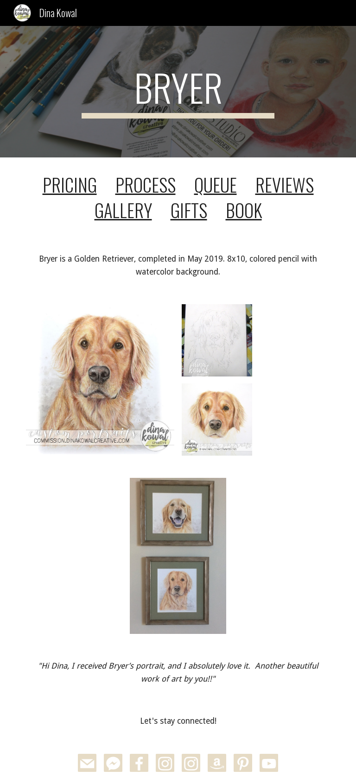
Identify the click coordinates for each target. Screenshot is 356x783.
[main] (178, 91)
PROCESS (145, 184)
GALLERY (123, 210)
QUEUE (215, 184)
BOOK (244, 210)
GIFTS (189, 210)
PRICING (70, 184)
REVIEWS (284, 184)
